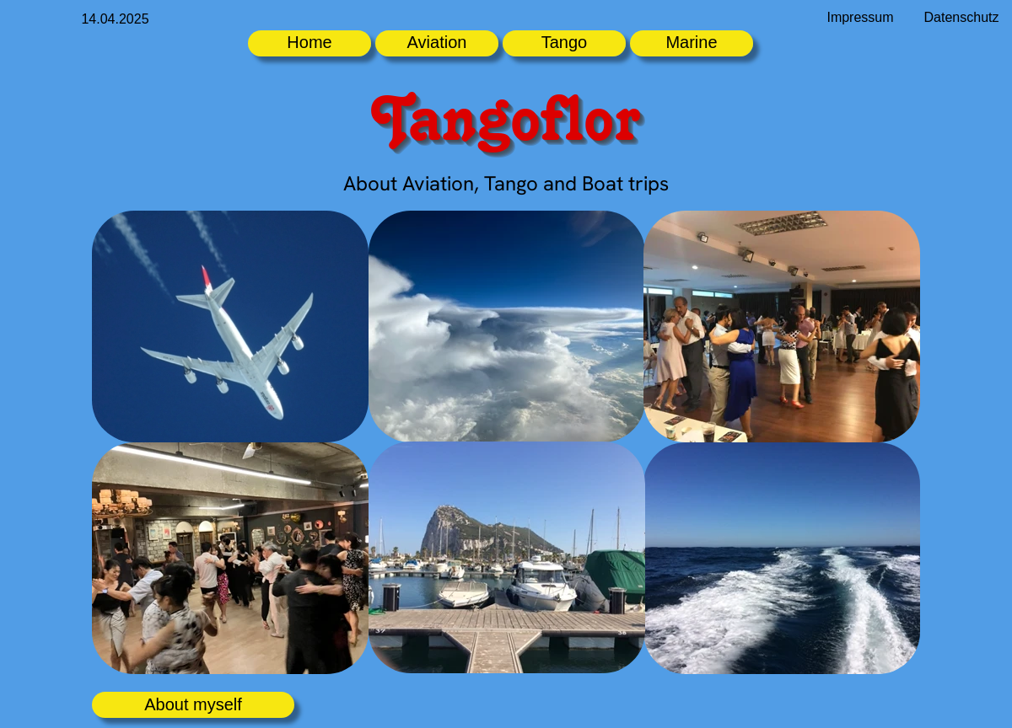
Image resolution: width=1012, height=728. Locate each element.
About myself (193, 704)
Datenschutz (961, 17)
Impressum (859, 17)
